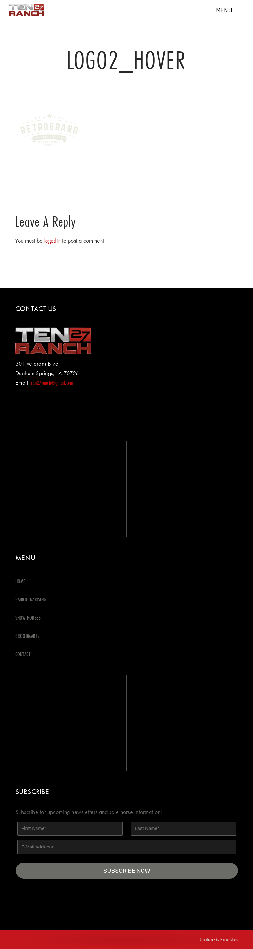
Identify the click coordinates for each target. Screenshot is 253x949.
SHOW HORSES (28, 617)
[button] (230, 9)
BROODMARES (27, 635)
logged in (52, 240)
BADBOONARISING (30, 599)
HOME (20, 581)
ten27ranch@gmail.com (52, 382)
